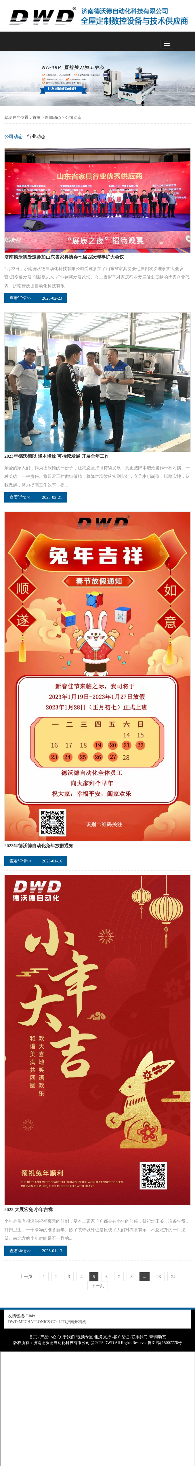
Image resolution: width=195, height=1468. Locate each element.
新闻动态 (53, 117)
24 (173, 1276)
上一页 (26, 1276)
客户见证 (121, 1337)
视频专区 (85, 1337)
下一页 (97, 1285)
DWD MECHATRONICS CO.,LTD (37, 1322)
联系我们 (139, 1337)
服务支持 (103, 1337)
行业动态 (36, 136)
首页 (36, 117)
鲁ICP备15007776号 (165, 1343)
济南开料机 (76, 1322)
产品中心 (48, 1337)
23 (158, 1276)
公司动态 (73, 117)
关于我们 (67, 1337)
